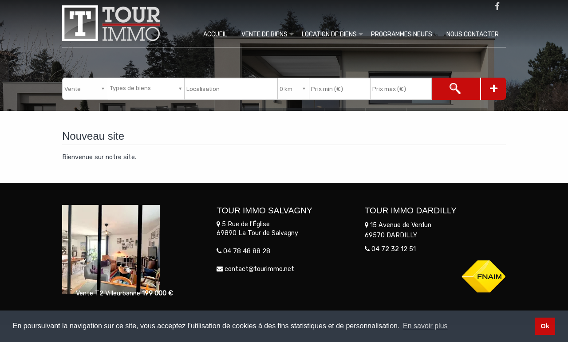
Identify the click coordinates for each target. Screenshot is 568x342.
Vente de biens (264, 34)
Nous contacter (472, 34)
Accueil (215, 34)
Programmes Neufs (401, 34)
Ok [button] (544, 326)
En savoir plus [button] (425, 326)
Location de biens (329, 34)
